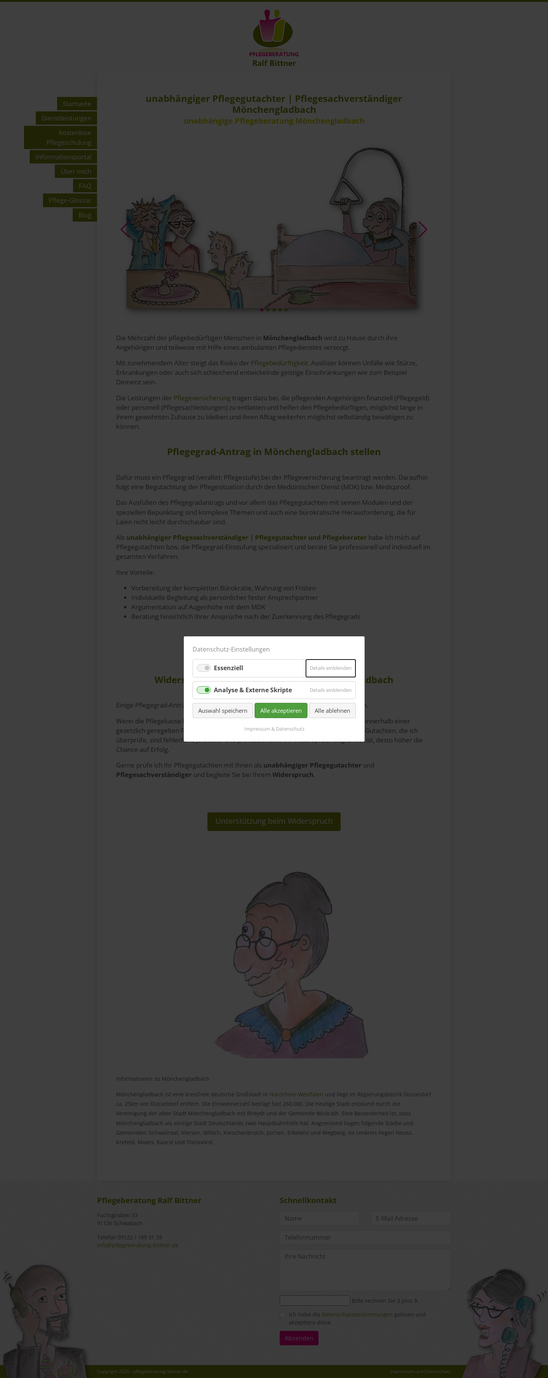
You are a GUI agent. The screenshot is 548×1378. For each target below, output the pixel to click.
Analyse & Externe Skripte (253, 689)
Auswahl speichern (222, 710)
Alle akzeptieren (281, 710)
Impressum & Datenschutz (274, 728)
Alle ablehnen (332, 710)
